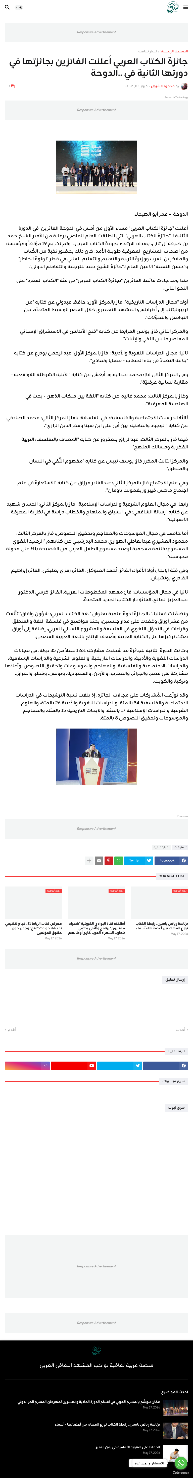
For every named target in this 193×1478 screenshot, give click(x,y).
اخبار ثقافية (147, 52)
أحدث (180, 1030)
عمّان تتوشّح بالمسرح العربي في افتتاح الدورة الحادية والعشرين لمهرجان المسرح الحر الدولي (89, 1402)
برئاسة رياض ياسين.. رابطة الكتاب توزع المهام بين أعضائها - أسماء (161, 926)
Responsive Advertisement (96, 32)
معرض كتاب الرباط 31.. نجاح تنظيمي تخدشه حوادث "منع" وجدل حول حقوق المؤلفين (33, 929)
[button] (186, 7)
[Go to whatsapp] (181, 1463)
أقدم (12, 1030)
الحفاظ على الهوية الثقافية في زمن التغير (128, 1447)
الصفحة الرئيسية (174, 52)
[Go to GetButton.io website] (181, 1472)
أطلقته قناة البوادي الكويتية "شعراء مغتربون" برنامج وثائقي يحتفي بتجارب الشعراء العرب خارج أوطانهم (96, 929)
